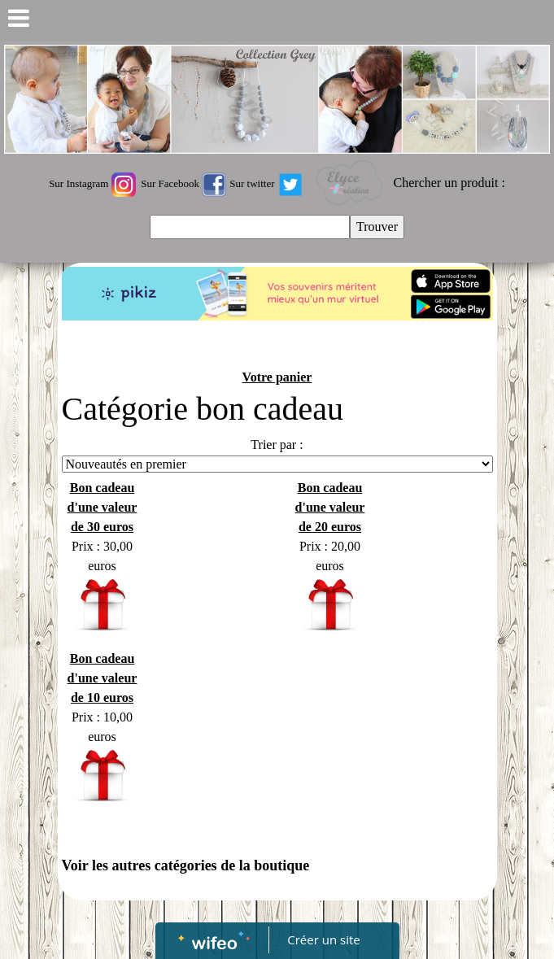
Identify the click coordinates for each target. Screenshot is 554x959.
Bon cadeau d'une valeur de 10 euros (102, 678)
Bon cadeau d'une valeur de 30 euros (102, 507)
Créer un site (323, 939)
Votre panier (277, 377)
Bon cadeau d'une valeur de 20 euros (330, 507)
